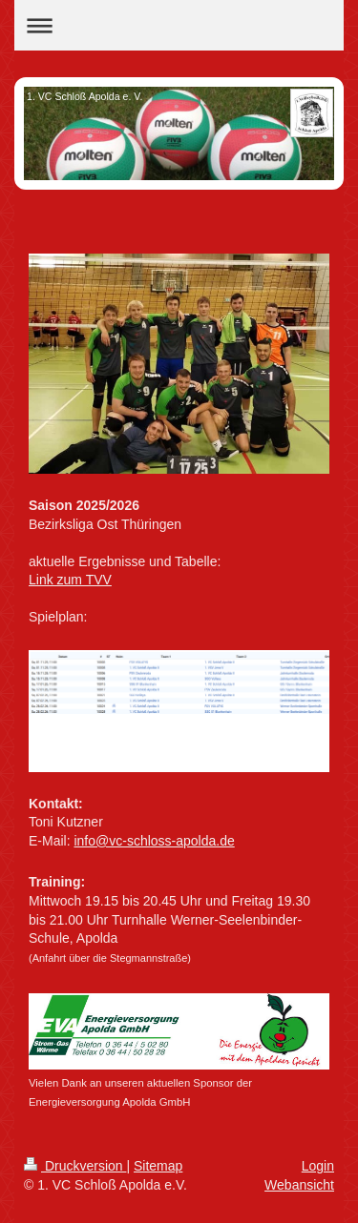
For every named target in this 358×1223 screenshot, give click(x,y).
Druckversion (75, 1165)
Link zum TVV (70, 579)
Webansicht (299, 1184)
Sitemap (158, 1165)
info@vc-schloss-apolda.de (154, 840)
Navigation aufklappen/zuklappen (179, 25)
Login (318, 1165)
